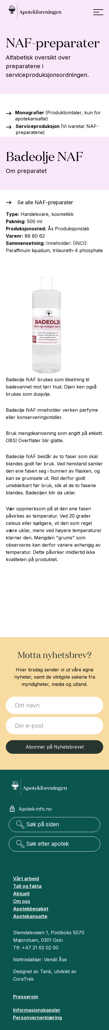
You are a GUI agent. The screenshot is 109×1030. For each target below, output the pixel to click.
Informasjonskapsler (36, 1010)
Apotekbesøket (30, 909)
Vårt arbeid (26, 878)
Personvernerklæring (37, 1017)
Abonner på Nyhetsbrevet (55, 747)
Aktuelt (21, 894)
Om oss (21, 901)
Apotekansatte (30, 916)
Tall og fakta (27, 886)
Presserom (25, 997)
